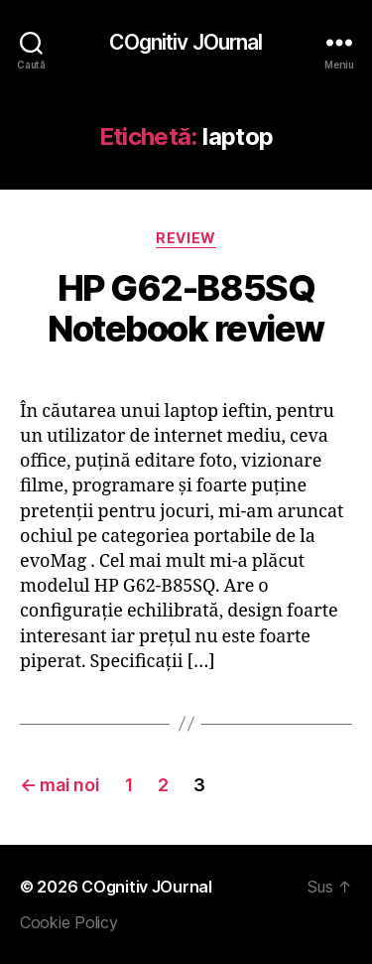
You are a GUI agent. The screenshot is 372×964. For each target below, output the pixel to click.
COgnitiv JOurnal (185, 42)
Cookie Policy (69, 922)
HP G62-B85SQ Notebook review (186, 308)
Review (185, 237)
